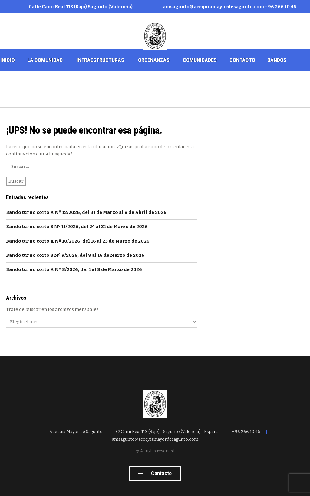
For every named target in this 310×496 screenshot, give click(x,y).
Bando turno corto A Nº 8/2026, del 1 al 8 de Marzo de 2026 (74, 269)
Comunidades (200, 60)
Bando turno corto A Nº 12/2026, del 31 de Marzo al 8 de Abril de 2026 (86, 212)
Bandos (276, 60)
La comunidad (45, 60)
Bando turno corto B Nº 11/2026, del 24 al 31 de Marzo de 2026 (77, 226)
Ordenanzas (154, 60)
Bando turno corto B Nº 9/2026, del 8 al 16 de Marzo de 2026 (75, 255)
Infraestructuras (100, 60)
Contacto (242, 60)
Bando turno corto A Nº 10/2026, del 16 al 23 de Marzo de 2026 (78, 241)
